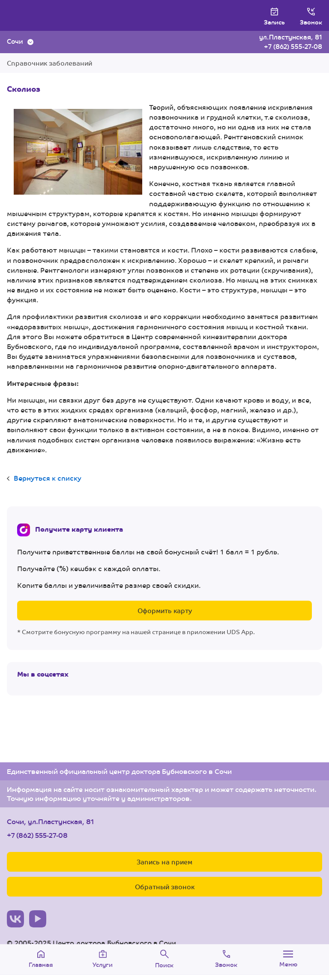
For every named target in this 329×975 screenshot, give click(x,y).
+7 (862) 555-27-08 (293, 46)
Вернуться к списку (47, 478)
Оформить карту (165, 610)
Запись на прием (164, 861)
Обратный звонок (164, 886)
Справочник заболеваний (49, 63)
